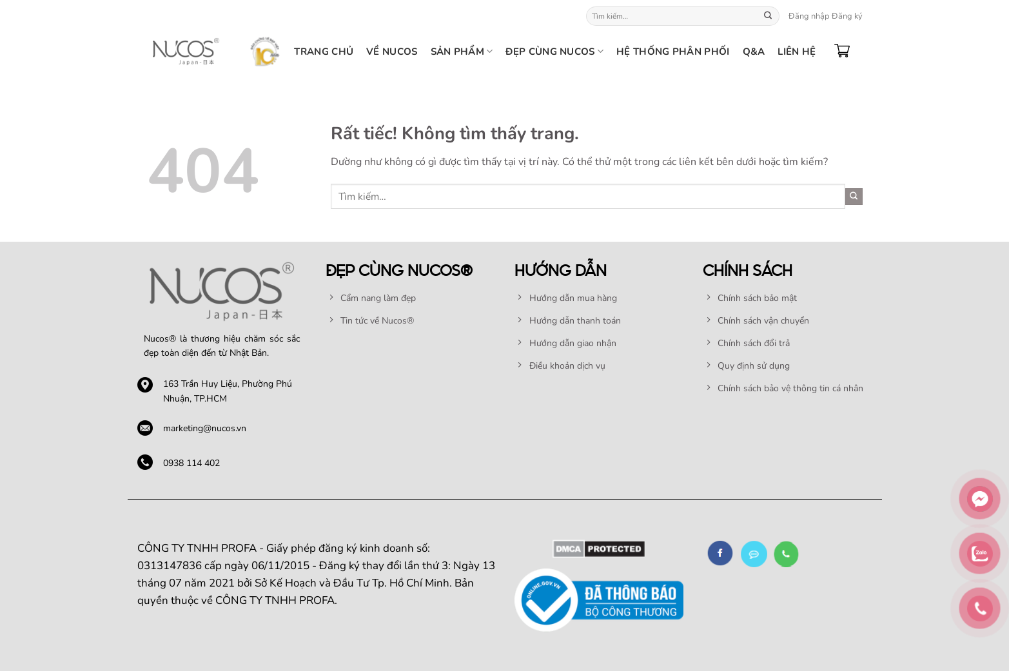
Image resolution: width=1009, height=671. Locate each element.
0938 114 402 (191, 463)
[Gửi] (767, 16)
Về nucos (391, 51)
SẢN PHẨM (462, 51)
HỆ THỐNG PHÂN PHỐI (672, 51)
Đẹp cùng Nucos (554, 51)
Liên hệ (797, 51)
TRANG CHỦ (323, 51)
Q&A (754, 51)
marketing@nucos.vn (204, 428)
